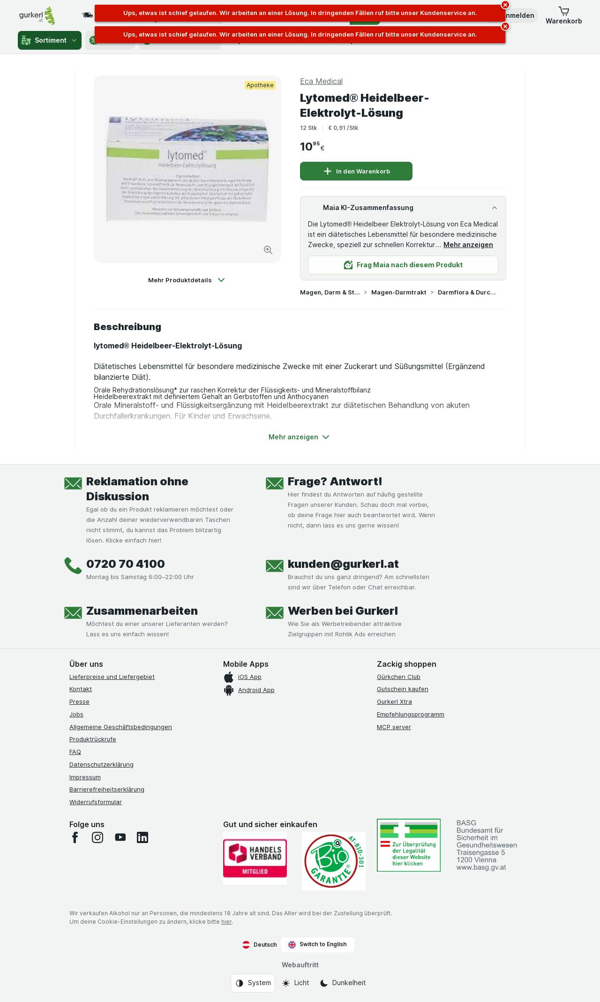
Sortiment (50, 40)
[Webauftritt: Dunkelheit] (342, 983)
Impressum (85, 777)
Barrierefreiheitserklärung (106, 789)
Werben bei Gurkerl (343, 611)
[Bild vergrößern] (268, 249)
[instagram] (97, 837)
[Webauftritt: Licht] (295, 983)
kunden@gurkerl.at (343, 564)
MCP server (394, 727)
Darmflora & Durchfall (468, 292)
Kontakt (80, 689)
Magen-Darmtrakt (399, 292)
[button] (511, 15)
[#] (409, 845)
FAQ (75, 751)
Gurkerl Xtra (394, 701)
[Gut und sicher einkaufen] (334, 861)
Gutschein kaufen (402, 689)
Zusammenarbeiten (142, 611)
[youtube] (120, 837)
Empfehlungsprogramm (410, 714)
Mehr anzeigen (468, 245)
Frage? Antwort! (335, 481)
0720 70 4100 (125, 564)
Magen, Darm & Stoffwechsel (330, 292)
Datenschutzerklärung (101, 764)
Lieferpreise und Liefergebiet (112, 676)
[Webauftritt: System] (253, 983)
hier (226, 921)
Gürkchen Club (398, 676)
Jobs (76, 714)
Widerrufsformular (95, 802)
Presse (79, 701)
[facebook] (75, 837)
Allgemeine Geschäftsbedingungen (120, 727)
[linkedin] (142, 837)
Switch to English (317, 944)
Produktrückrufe (92, 739)
